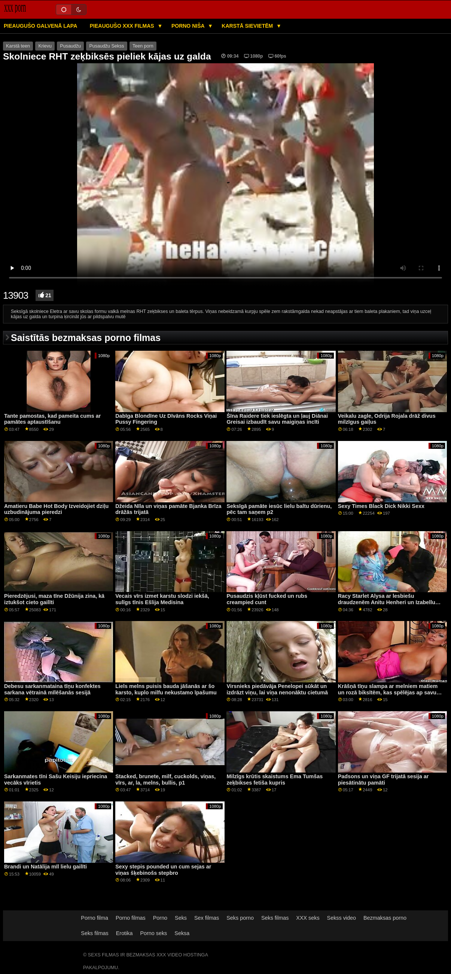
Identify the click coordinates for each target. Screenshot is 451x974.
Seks (181, 918)
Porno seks (153, 933)
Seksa (181, 933)
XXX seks (307, 918)
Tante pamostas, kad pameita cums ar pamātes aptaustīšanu (52, 419)
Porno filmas (131, 918)
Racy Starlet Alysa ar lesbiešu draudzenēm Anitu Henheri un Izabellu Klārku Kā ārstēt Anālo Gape (386, 602)
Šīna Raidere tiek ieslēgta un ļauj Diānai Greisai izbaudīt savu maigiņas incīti (277, 419)
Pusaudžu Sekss (106, 46)
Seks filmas (275, 918)
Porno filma (94, 918)
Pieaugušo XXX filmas (123, 26)
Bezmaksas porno (384, 918)
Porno (160, 918)
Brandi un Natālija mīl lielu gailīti (45, 867)
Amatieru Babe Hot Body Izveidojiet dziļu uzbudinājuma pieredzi (56, 509)
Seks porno (240, 918)
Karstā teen (18, 46)
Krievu (44, 46)
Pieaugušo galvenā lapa (40, 26)
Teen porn (142, 46)
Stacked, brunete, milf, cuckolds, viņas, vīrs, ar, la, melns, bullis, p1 (165, 779)
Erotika (124, 933)
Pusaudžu (70, 46)
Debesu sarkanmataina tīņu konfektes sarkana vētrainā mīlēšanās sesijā (52, 689)
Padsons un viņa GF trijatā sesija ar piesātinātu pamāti (383, 779)
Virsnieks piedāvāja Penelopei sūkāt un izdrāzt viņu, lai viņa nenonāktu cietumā (277, 689)
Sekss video (341, 918)
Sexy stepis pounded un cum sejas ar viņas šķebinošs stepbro (163, 870)
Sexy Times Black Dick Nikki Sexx (381, 506)
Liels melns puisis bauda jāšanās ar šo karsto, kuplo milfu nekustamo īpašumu (166, 689)
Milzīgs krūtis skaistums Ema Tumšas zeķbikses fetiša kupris (274, 779)
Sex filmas (206, 918)
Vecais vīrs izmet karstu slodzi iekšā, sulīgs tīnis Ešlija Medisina (162, 599)
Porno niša (188, 26)
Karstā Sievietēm (248, 26)
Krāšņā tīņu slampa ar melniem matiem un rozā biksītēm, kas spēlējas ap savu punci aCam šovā (388, 692)
